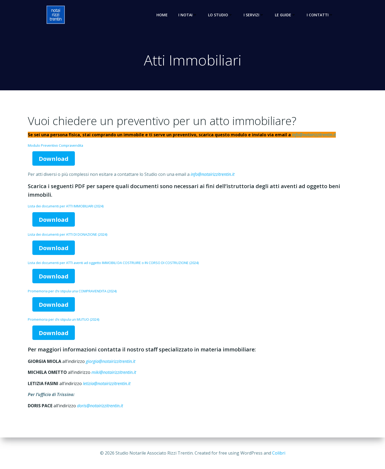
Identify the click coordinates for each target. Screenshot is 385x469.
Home (162, 14)
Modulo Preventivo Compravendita (55, 145)
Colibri (278, 453)
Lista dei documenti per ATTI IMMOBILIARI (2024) (65, 206)
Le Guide (285, 14)
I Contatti (320, 14)
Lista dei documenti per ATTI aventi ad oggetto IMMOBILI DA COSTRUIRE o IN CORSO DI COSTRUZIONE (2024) (113, 262)
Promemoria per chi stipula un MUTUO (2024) (63, 319)
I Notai (187, 14)
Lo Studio (220, 14)
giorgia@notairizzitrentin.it (110, 361)
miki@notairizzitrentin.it (113, 372)
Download (53, 158)
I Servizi (254, 14)
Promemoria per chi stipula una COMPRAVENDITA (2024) (72, 291)
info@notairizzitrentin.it (314, 135)
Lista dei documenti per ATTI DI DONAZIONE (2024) (67, 234)
